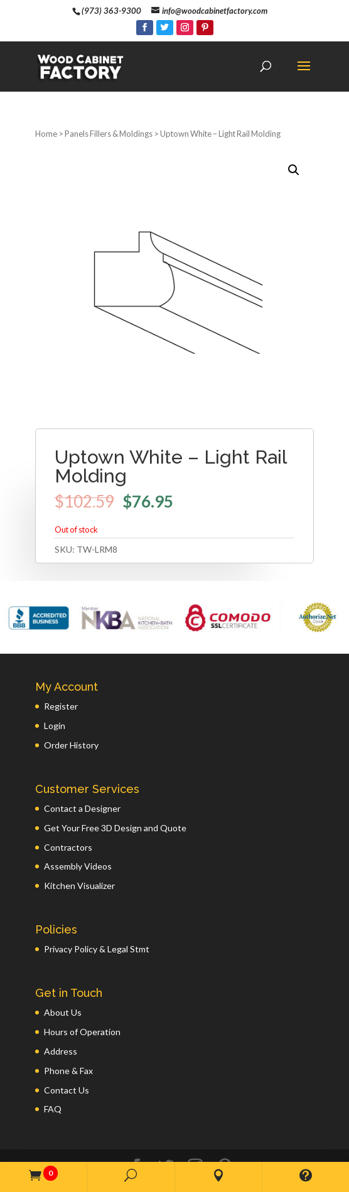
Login (54, 685)
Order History (71, 705)
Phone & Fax (68, 1030)
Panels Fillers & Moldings (109, 93)
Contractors (68, 807)
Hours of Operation (82, 991)
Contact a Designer (82, 768)
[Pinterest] (204, 27)
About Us (63, 972)
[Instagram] (184, 27)
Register (61, 666)
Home (46, 93)
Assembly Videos (78, 826)
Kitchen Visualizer (79, 845)
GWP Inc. (284, 1146)
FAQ (53, 1068)
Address (60, 1011)
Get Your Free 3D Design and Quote (115, 787)
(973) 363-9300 (111, 11)
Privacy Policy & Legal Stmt (96, 908)
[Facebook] (144, 27)
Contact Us (66, 1050)
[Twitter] (164, 27)
